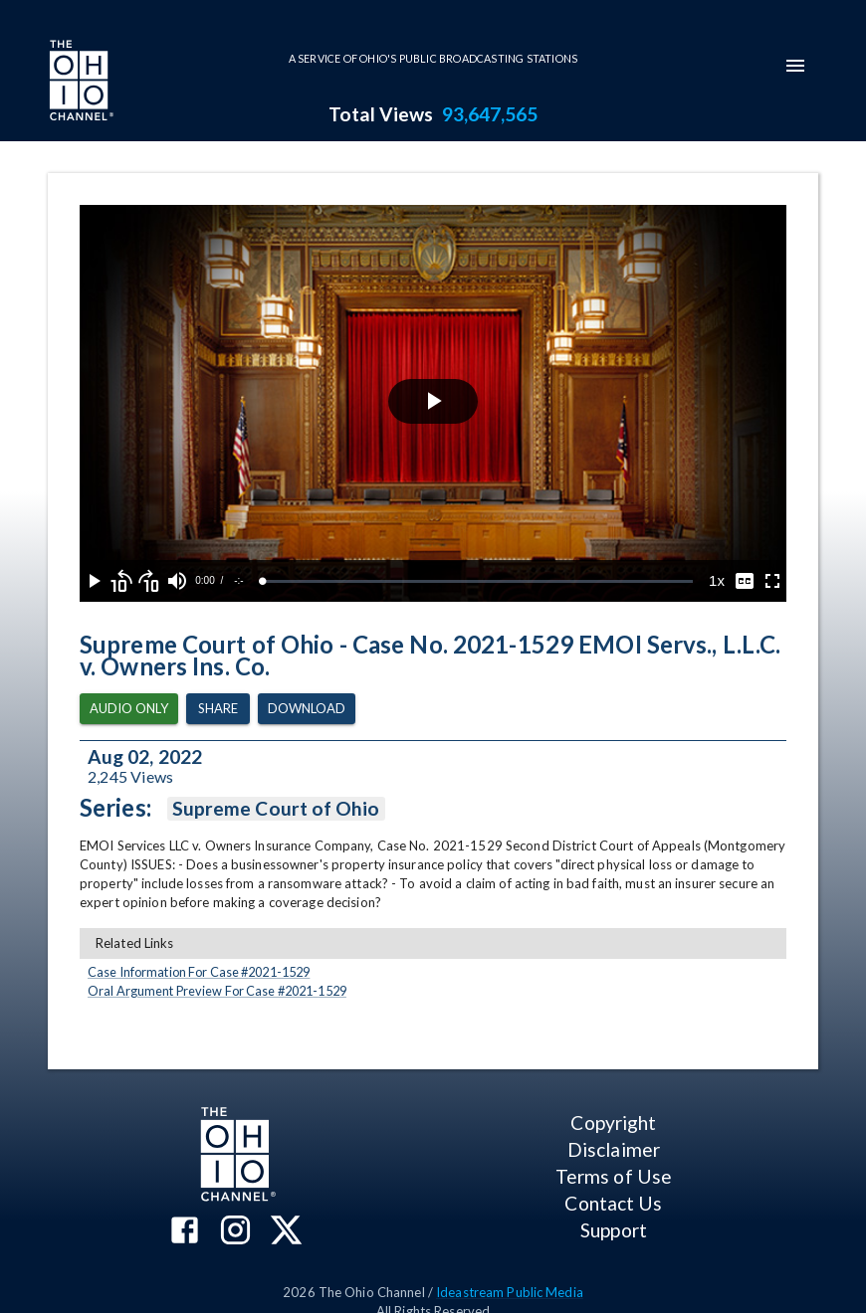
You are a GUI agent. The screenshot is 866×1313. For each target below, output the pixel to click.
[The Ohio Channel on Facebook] (184, 1232)
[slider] (478, 581)
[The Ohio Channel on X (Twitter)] (286, 1232)
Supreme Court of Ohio (276, 809)
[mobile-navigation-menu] (795, 66)
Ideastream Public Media (509, 1292)
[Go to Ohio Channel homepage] (79, 82)
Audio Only (129, 708)
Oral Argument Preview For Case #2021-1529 (217, 991)
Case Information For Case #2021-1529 (199, 972)
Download (306, 708)
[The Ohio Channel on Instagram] (235, 1232)
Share (218, 708)
